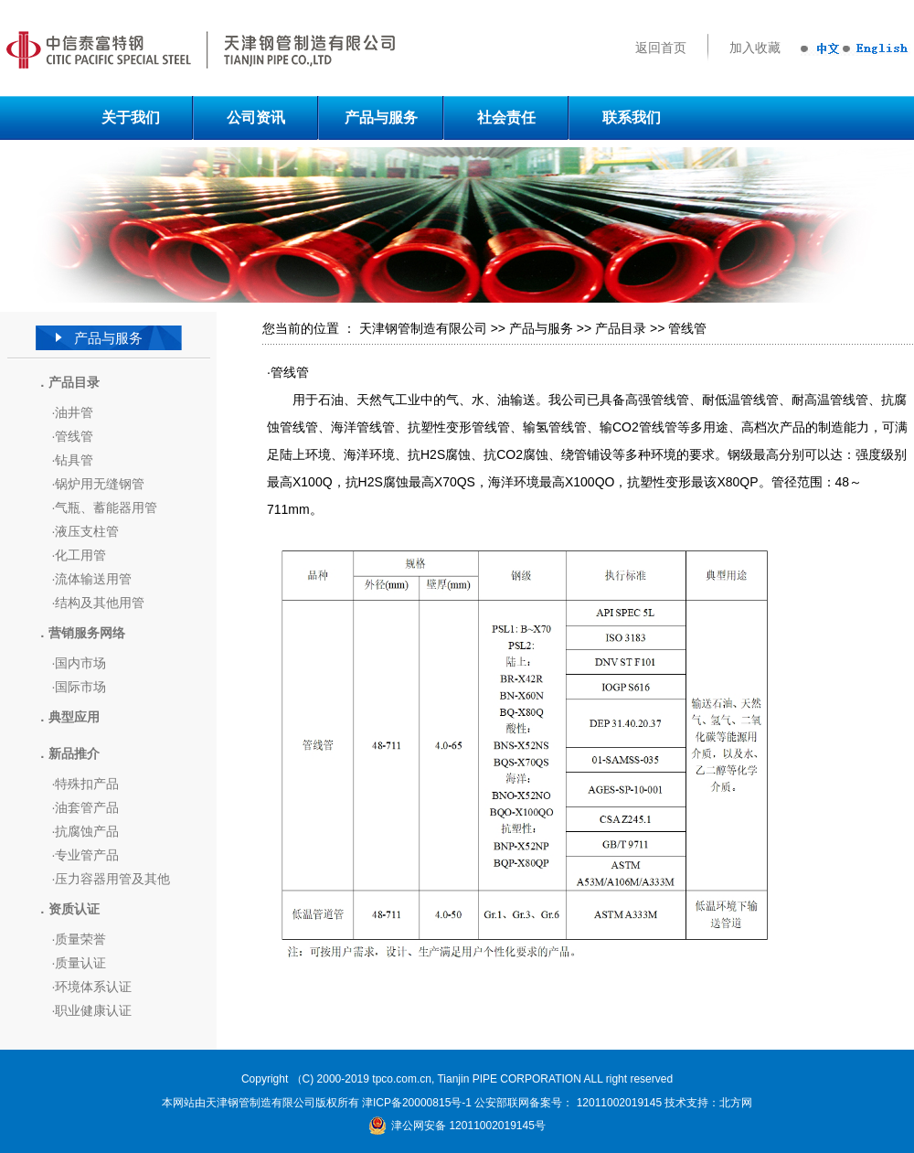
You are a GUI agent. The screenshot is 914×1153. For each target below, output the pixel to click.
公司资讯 (256, 117)
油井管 (74, 412)
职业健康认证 (93, 1010)
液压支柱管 (87, 531)
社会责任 (506, 117)
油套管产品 (87, 807)
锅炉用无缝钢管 (99, 483)
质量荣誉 (80, 939)
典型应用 (74, 717)
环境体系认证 (93, 986)
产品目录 (620, 328)
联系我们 (631, 117)
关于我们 (130, 117)
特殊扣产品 (87, 783)
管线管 (74, 436)
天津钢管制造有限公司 (423, 328)
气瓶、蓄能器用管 (106, 507)
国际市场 (80, 686)
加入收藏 (755, 48)
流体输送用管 (93, 578)
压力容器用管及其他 (112, 878)
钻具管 (74, 460)
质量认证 (80, 962)
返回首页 (660, 48)
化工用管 (80, 555)
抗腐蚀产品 (87, 831)
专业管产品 (87, 855)
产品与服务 (381, 117)
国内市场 (80, 663)
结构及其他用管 (99, 602)
